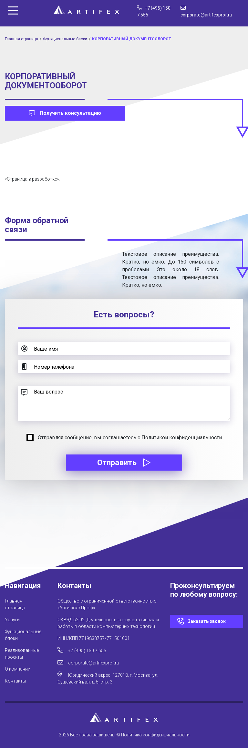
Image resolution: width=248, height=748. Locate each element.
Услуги (12, 619)
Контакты (15, 680)
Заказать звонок (207, 621)
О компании (17, 669)
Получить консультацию (65, 113)
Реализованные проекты (22, 654)
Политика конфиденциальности (155, 734)
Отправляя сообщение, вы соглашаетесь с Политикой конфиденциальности (130, 437)
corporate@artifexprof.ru (88, 662)
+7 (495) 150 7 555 (81, 650)
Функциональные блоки (65, 39)
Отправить (124, 462)
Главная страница (21, 39)
